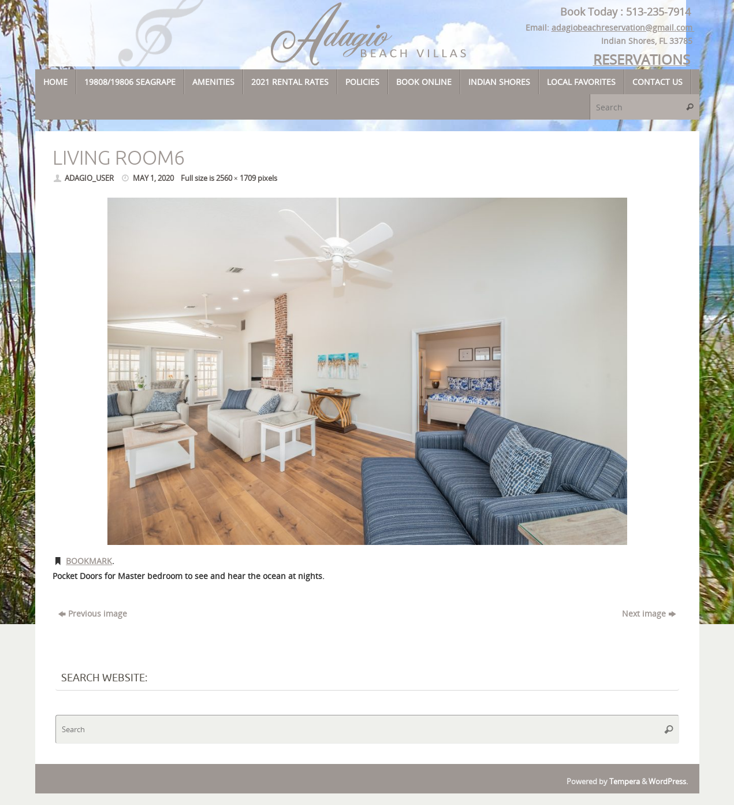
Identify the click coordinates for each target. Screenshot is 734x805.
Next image (649, 613)
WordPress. (668, 782)
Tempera (624, 782)
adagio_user (89, 178)
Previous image (92, 613)
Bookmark (89, 560)
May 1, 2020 (153, 178)
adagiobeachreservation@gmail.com (623, 27)
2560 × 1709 (236, 178)
